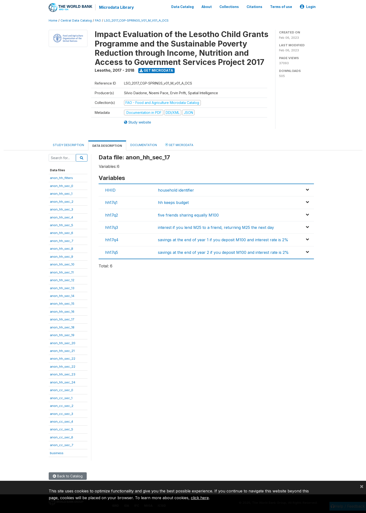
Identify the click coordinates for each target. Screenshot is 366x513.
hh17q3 (111, 227)
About (207, 7)
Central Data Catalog (76, 20)
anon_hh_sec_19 (62, 335)
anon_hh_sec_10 (62, 264)
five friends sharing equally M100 (188, 215)
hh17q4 (111, 239)
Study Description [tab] (68, 145)
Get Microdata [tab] (179, 145)
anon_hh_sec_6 (61, 233)
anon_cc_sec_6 (61, 437)
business (56, 453)
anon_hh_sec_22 (62, 358)
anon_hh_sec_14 (62, 296)
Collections (229, 7)
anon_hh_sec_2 (61, 201)
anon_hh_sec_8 (61, 248)
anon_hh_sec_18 (62, 327)
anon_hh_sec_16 (62, 311)
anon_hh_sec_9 (61, 256)
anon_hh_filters (61, 178)
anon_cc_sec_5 (61, 429)
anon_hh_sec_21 (62, 351)
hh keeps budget (173, 202)
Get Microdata (156, 70)
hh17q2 (111, 215)
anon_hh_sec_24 (62, 382)
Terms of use (281, 7)
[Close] (362, 486)
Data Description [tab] (107, 146)
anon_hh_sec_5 (61, 225)
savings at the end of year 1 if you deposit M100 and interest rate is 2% (223, 239)
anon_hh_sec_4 (61, 217)
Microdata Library (116, 7)
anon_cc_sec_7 (61, 445)
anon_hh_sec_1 (61, 193)
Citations (254, 7)
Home (53, 20)
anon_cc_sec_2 (61, 406)
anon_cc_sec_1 (61, 398)
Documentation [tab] (143, 145)
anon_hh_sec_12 (62, 280)
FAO (98, 20)
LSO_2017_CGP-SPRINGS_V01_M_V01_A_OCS (136, 20)
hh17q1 (111, 202)
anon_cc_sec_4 (61, 421)
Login (308, 7)
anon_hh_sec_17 (62, 319)
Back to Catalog (68, 476)
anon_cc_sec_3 (61, 414)
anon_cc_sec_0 (61, 390)
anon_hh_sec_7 (61, 241)
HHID (110, 190)
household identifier (176, 190)
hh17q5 (111, 252)
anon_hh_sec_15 (62, 303)
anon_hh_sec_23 (62, 374)
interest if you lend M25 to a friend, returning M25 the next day (216, 227)
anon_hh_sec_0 (61, 186)
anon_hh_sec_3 (61, 209)
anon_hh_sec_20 (62, 343)
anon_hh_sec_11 (62, 272)
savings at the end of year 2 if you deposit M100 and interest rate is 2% (223, 252)
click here (200, 497)
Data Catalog (182, 7)
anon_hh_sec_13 (62, 288)
